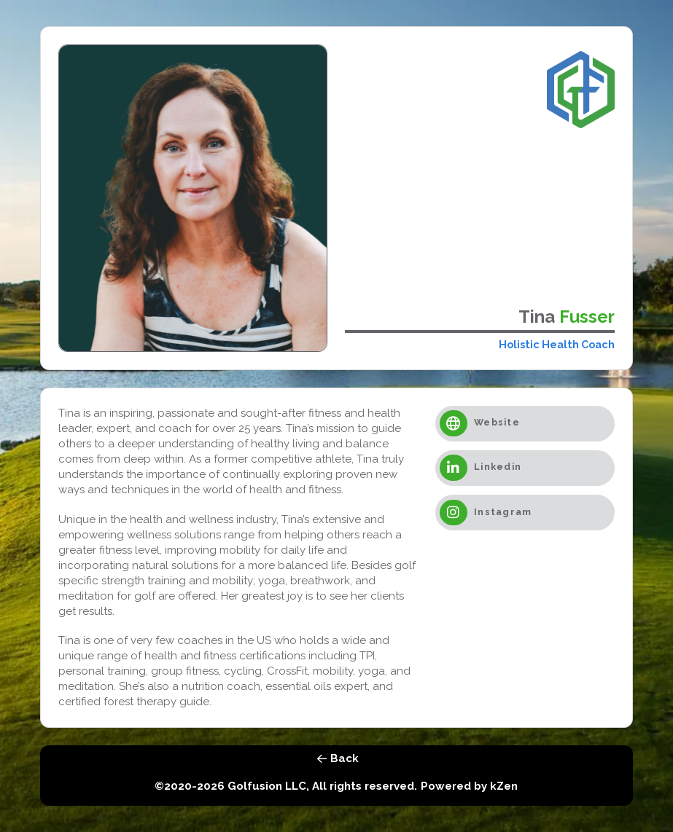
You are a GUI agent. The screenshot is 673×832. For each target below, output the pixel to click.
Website (497, 422)
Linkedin (497, 467)
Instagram (503, 511)
